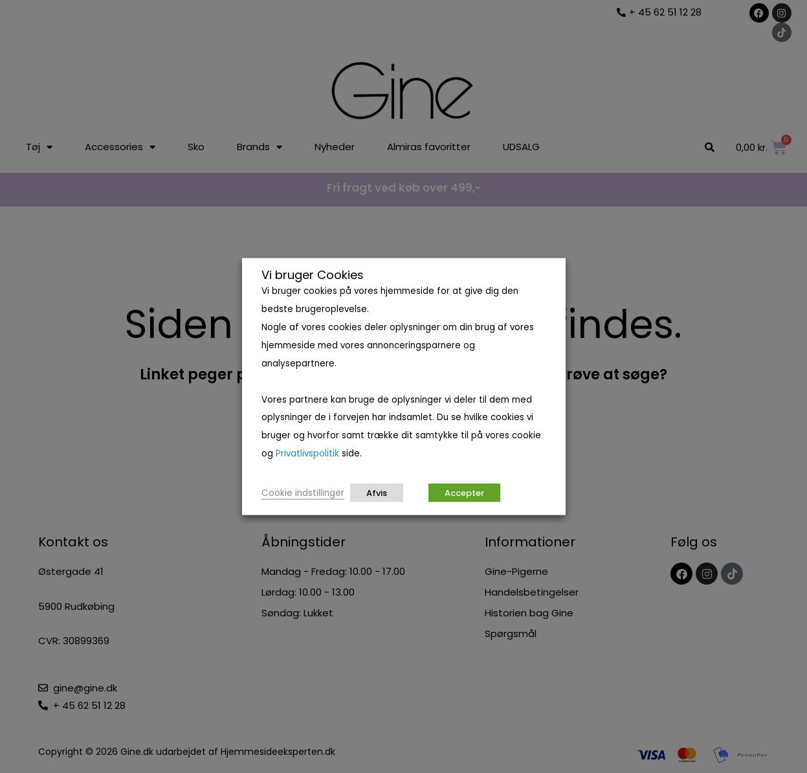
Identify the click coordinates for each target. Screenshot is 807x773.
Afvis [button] (376, 492)
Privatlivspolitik (307, 453)
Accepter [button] (464, 492)
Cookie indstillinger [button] (302, 492)
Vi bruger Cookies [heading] (312, 275)
